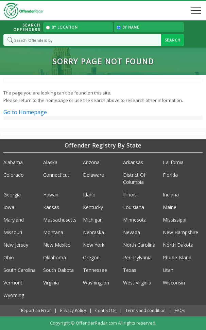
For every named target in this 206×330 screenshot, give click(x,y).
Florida (170, 175)
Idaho (89, 194)
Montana (53, 232)
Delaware (93, 175)
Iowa (8, 207)
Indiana (171, 194)
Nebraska (93, 232)
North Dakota (178, 245)
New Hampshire (180, 232)
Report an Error (36, 310)
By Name (128, 27)
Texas (129, 270)
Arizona (91, 162)
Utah (168, 270)
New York (93, 245)
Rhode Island (177, 257)
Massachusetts (59, 219)
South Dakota (58, 270)
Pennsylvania (137, 257)
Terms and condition (145, 310)
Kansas (51, 207)
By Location (62, 27)
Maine (169, 207)
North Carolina (139, 245)
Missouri (12, 232)
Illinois (130, 194)
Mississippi (174, 219)
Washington (96, 282)
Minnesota (135, 219)
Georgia (12, 194)
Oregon (91, 257)
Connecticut (56, 175)
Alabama (13, 162)
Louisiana (133, 207)
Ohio (8, 257)
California (173, 162)
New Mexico (57, 245)
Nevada (131, 232)
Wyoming (13, 295)
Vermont (12, 282)
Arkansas (133, 162)
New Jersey (15, 245)
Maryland (13, 219)
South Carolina (19, 270)
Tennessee (95, 270)
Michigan (93, 219)
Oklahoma (54, 257)
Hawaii (50, 194)
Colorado (13, 175)
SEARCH (173, 39)
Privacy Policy (73, 310)
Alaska (50, 162)
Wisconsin (174, 282)
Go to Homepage (25, 112)
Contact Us (105, 310)
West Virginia (137, 282)
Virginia (51, 282)
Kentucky (93, 207)
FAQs (180, 310)
